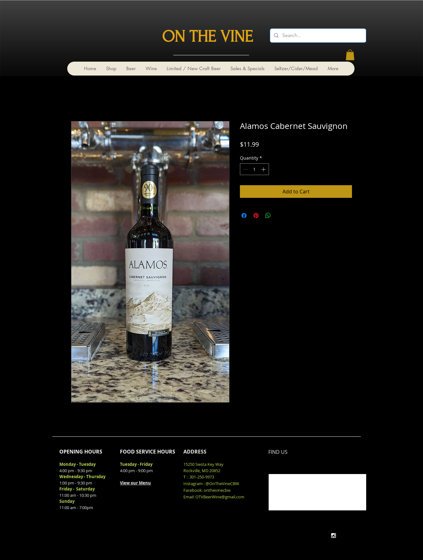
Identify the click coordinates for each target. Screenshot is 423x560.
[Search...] (317, 35)
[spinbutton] (254, 169)
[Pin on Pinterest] (256, 215)
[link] (350, 55)
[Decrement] (245, 169)
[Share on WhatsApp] (268, 215)
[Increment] (264, 169)
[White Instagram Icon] (333, 535)
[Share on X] (280, 215)
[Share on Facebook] (244, 215)
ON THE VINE (207, 36)
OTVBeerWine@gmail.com (219, 497)
